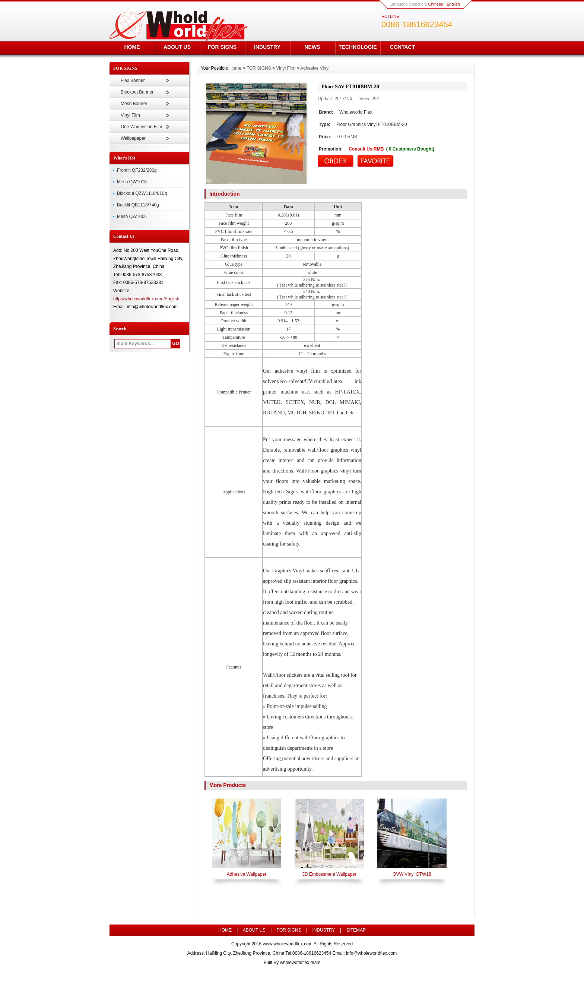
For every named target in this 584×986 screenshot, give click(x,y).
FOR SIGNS (222, 47)
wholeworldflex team (300, 962)
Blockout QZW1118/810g (142, 193)
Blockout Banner (137, 92)
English (453, 4)
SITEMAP (356, 930)
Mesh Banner (134, 103)
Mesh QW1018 (132, 181)
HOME (132, 47)
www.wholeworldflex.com (287, 944)
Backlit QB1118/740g (138, 205)
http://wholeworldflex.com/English (146, 298)
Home (235, 68)
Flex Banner (133, 80)
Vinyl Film (130, 115)
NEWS (312, 47)
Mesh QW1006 (132, 216)
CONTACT (402, 47)
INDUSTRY (267, 47)
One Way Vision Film (141, 126)
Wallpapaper (133, 138)
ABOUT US (177, 47)
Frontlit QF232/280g (137, 170)
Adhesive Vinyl (315, 68)
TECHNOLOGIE (358, 47)
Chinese (435, 4)
